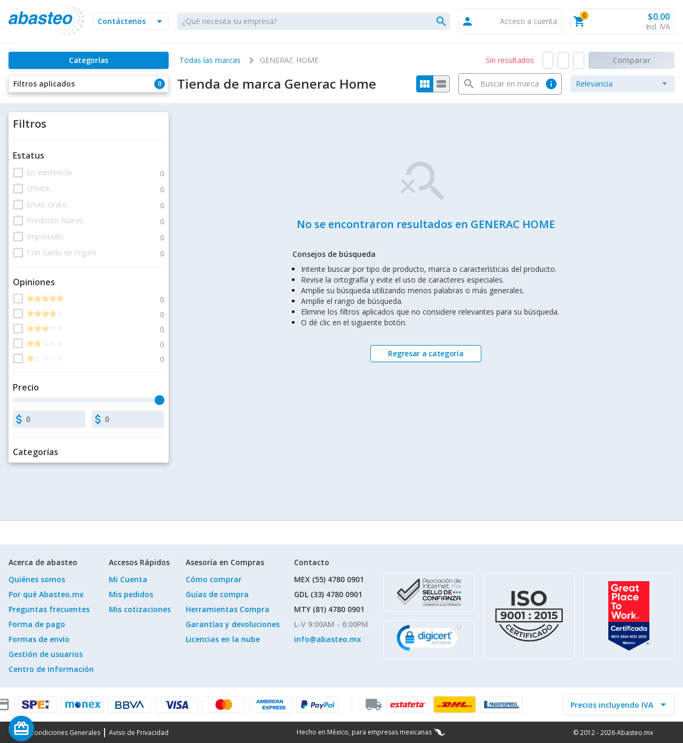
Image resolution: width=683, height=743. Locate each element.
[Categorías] (89, 60)
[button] (131, 21)
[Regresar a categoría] (425, 353)
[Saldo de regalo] (54, 728)
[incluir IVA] (612, 704)
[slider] (159, 400)
